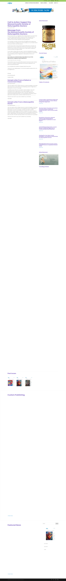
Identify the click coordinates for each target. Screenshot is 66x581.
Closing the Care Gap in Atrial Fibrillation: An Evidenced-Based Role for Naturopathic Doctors (48, 136)
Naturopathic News (11, 27)
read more (41, 103)
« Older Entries (10, 515)
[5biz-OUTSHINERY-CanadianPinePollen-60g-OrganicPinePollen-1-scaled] (48, 51)
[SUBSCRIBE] (33, 11)
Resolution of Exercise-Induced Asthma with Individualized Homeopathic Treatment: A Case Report (47, 119)
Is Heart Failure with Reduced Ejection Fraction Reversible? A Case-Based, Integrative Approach (48, 100)
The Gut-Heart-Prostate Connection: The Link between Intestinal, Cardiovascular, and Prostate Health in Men (48, 109)
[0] (48, 164)
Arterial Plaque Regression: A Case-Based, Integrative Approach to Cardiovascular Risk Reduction (48, 128)
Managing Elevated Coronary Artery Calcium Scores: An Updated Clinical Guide (48, 145)
